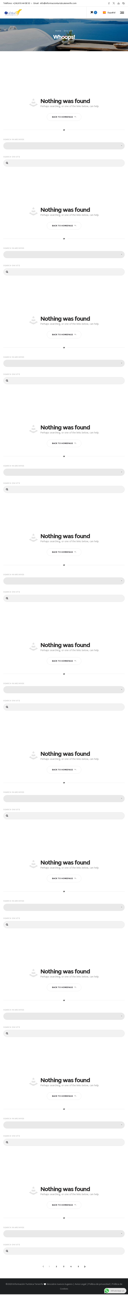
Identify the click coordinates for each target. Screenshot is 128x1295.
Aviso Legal (80, 1284)
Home (58, 31)
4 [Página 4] (71, 1267)
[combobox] (64, 146)
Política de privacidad (99, 1284)
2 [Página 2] (56, 1267)
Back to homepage (64, 117)
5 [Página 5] (78, 1267)
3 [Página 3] (63, 1267)
